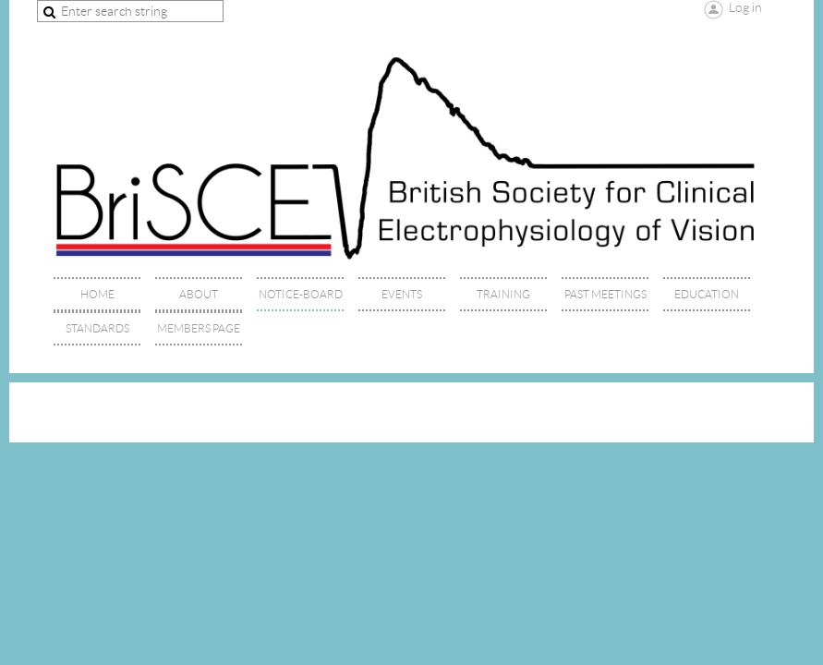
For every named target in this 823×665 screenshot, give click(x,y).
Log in (745, 7)
